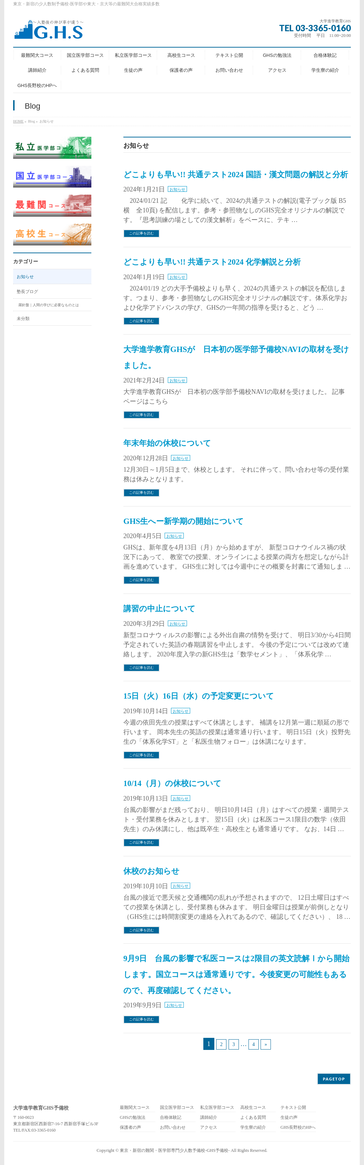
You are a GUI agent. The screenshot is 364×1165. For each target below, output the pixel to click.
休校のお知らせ (151, 871)
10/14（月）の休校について (172, 783)
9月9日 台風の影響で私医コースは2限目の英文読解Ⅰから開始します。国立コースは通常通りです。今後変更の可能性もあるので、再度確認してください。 (236, 974)
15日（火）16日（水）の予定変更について (198, 696)
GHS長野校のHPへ (298, 1127)
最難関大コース (135, 1107)
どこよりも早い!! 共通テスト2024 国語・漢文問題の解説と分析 (235, 174)
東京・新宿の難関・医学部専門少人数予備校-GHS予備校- (175, 1150)
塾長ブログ (27, 291)
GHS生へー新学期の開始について (183, 521)
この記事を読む (141, 233)
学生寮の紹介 (253, 1127)
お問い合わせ (173, 1127)
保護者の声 (130, 1127)
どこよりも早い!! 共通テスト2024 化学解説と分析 (212, 262)
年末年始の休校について (167, 443)
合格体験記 (170, 1117)
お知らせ (177, 189)
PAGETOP (334, 1079)
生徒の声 (289, 1117)
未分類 (23, 318)
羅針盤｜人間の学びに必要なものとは (48, 305)
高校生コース (253, 1107)
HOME (18, 121)
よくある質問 (253, 1117)
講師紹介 (208, 1117)
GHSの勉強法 (132, 1117)
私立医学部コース (217, 1107)
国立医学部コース (177, 1107)
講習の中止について (159, 608)
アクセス (208, 1127)
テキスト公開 (293, 1107)
